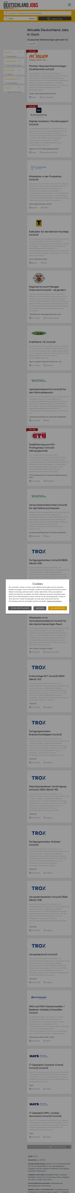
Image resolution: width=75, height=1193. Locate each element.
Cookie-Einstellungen (20, 608)
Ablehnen (40, 608)
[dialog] (37, 596)
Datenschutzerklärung (54, 601)
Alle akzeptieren (58, 608)
